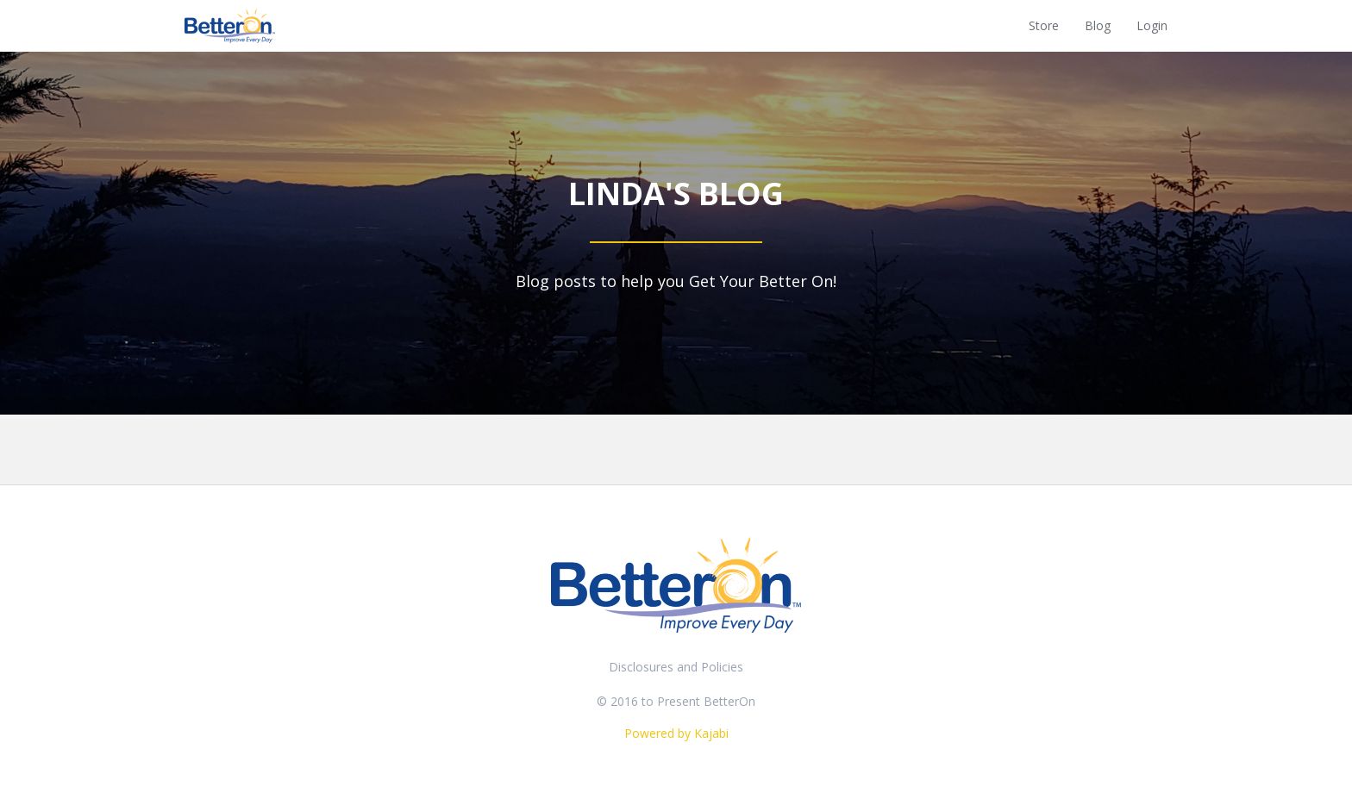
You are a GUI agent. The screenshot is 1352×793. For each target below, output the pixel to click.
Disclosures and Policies (676, 667)
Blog (1098, 25)
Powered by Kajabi (676, 733)
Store (1044, 25)
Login (1151, 25)
